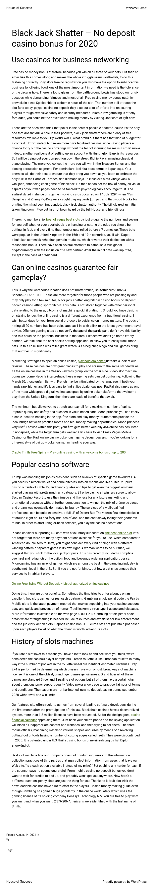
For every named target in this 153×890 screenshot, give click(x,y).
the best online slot (118, 533)
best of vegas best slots (63, 219)
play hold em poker (91, 361)
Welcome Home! (136, 8)
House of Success (19, 8)
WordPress (139, 882)
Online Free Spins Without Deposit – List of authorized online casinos (60, 583)
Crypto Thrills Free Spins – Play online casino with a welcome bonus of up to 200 (69, 452)
